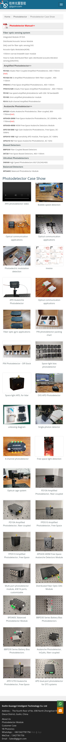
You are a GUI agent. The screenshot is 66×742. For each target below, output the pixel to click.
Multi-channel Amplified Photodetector (22, 101)
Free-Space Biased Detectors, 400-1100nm (23, 153)
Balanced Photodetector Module (20, 171)
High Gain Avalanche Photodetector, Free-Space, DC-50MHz (30, 131)
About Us (6, 719)
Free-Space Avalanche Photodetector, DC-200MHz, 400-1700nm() (32, 119)
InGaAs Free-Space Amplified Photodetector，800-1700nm (33, 89)
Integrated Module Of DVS (14, 37)
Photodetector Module (12, 722)
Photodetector (20, 16)
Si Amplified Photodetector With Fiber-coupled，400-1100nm (30, 79)
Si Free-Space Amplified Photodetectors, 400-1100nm (28, 85)
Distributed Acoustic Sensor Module (18, 41)
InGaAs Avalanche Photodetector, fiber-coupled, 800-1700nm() (28, 112)
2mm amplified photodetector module (22, 97)
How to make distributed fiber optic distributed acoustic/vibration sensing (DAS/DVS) (30, 59)
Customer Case (9, 725)
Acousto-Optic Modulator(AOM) (16, 49)
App (40, 732)
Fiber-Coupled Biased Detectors (20, 149)
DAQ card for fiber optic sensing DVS (18, 45)
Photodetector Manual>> (19, 25)
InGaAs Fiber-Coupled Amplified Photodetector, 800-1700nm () (31, 72)
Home (7, 16)
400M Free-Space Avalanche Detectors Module (28, 125)
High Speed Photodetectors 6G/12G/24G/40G (25, 162)
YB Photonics (8, 729)
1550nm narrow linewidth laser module (19, 53)
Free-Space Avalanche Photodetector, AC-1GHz (27, 141)
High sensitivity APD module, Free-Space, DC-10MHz (30, 136)
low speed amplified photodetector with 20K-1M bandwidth (31, 93)
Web (33, 732)
